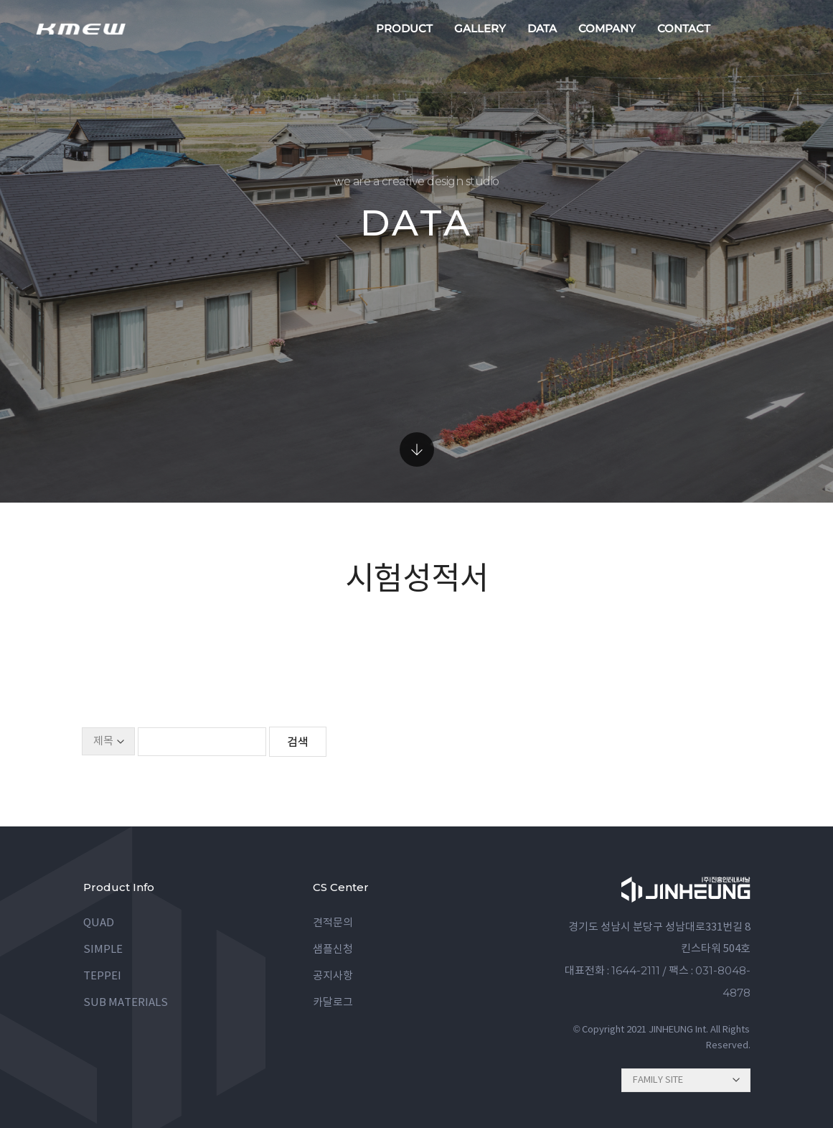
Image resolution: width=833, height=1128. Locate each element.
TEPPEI (102, 976)
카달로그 (333, 1003)
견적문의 (333, 923)
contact (683, 28)
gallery (480, 28)
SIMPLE (103, 949)
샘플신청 (333, 949)
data (542, 28)
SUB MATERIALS (125, 1003)
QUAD (98, 923)
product (404, 28)
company (607, 28)
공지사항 (333, 976)
